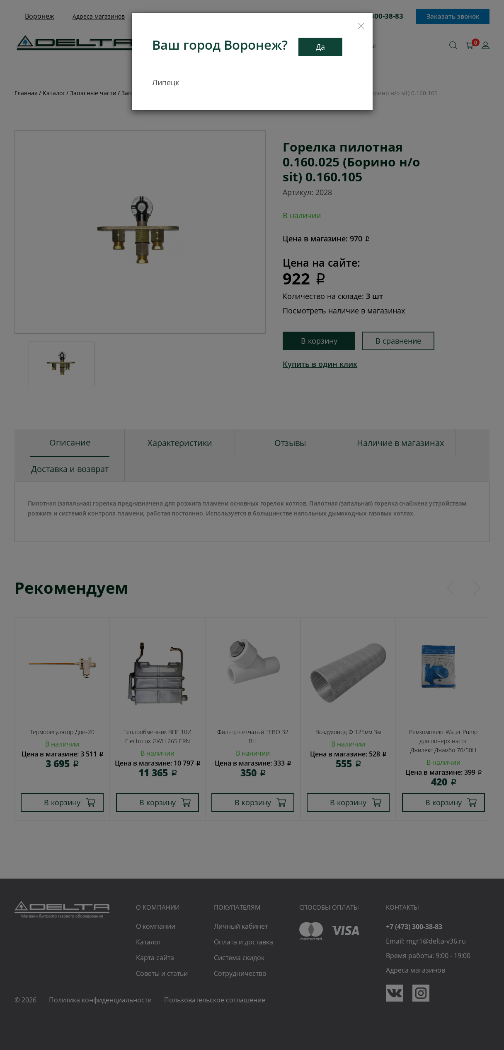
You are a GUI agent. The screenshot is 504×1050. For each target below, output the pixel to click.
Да (320, 47)
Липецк (165, 82)
